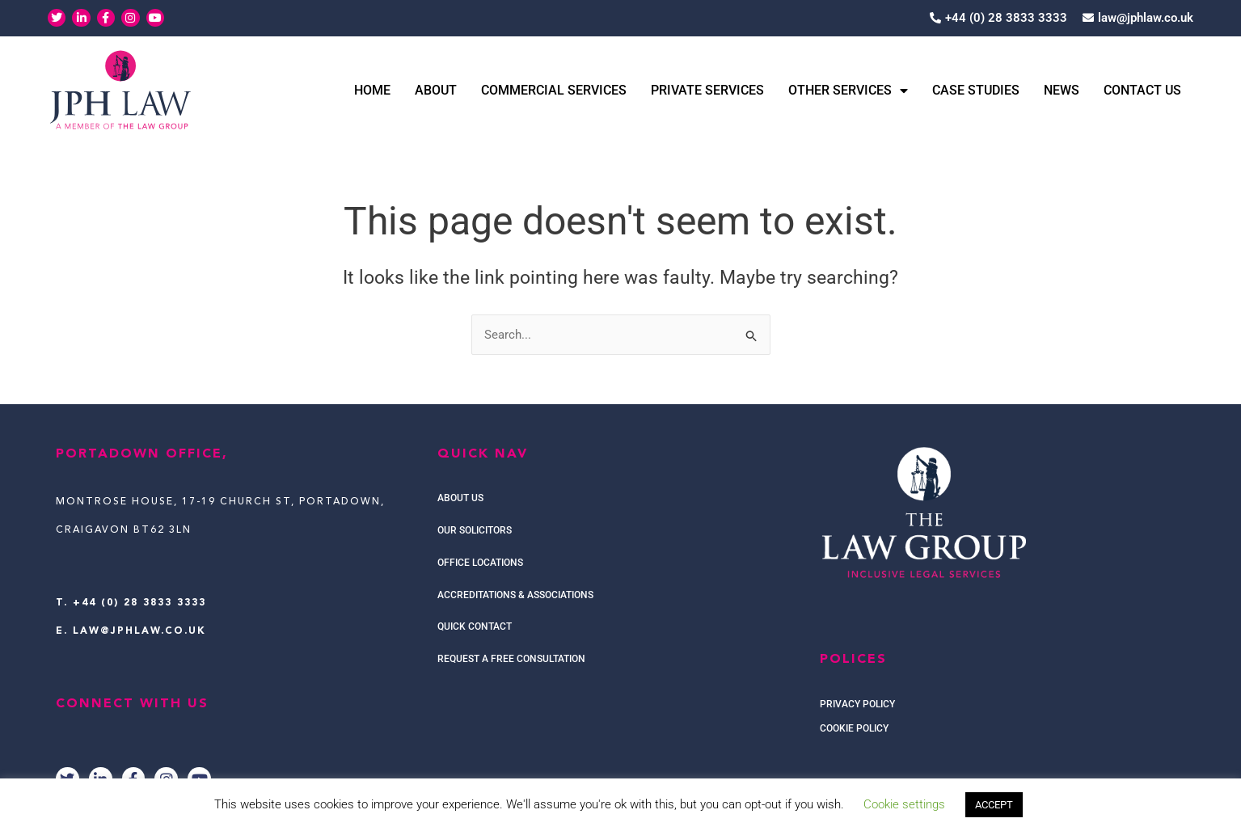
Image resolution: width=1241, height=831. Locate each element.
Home (372, 90)
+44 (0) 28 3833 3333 (139, 603)
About (436, 90)
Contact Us (1142, 90)
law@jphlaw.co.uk (139, 631)
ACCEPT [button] (994, 805)
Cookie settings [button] (904, 804)
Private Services (707, 90)
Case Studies (975, 90)
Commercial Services (554, 90)
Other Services (848, 90)
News (1061, 90)
